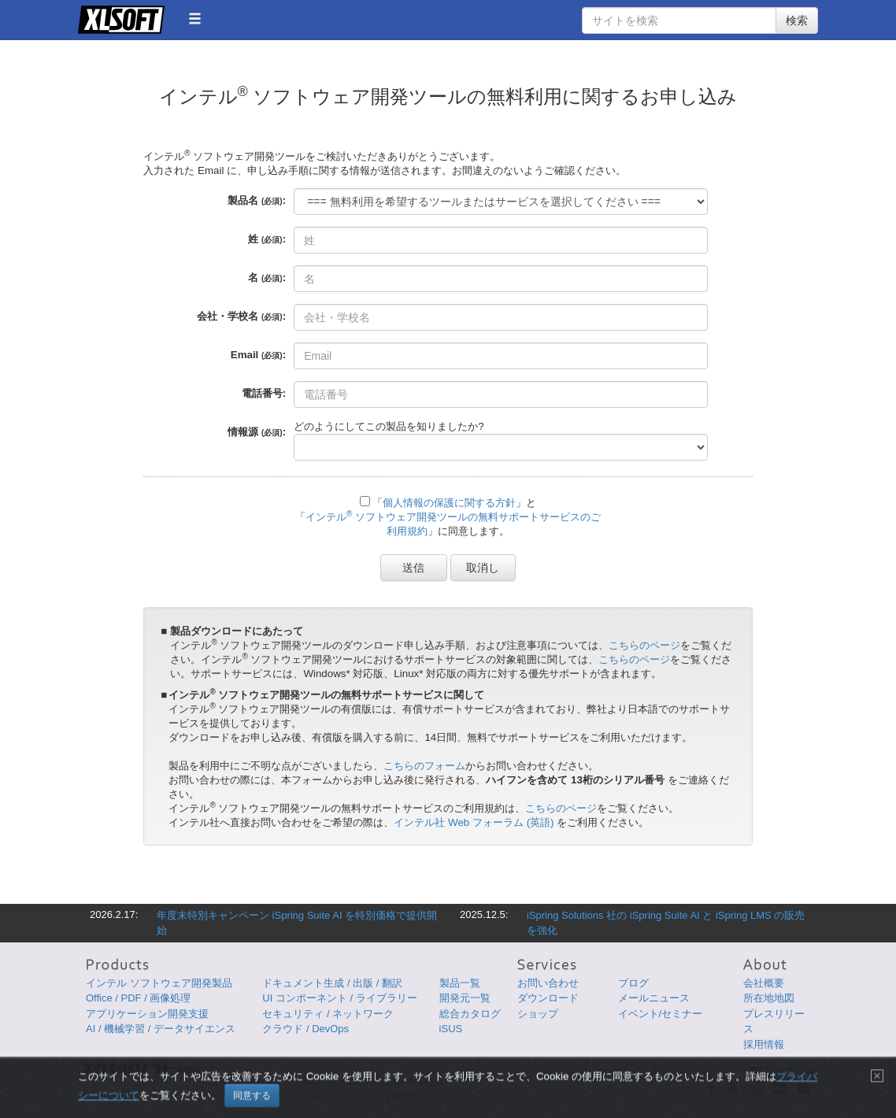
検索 (797, 20)
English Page (782, 1070)
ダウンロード (548, 998)
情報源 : (257, 432)
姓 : (267, 239)
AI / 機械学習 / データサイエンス (160, 1029)
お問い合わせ (548, 983)
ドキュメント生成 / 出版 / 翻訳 (332, 983)
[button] (194, 18)
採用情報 (763, 1044)
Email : (258, 355)
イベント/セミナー (660, 1014)
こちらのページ (644, 645)
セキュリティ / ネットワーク (328, 1014)
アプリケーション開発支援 (147, 1014)
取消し (483, 567)
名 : (267, 277)
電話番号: (264, 393)
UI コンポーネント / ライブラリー (339, 998)
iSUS (451, 1029)
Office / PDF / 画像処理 (138, 998)
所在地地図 (768, 998)
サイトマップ (718, 1070)
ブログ (633, 983)
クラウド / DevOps (305, 1029)
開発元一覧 (465, 998)
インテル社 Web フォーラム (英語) (474, 822)
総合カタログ (470, 1014)
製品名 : (257, 200)
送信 (414, 567)
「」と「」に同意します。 (448, 516)
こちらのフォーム (424, 766)
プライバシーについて (600, 1070)
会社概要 (763, 983)
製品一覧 (459, 983)
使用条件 (667, 1070)
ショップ (537, 1014)
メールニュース (654, 998)
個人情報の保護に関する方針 (449, 503)
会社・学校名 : (241, 316)
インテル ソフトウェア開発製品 (159, 983)
